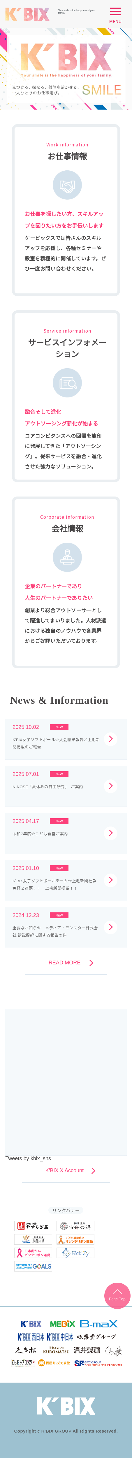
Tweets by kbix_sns (28, 1158)
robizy (75, 1253)
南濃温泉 (33, 1239)
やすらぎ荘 (33, 1226)
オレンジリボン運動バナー (75, 1239)
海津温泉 (75, 1226)
